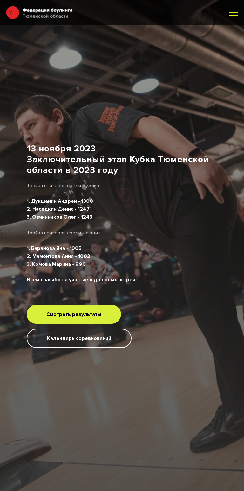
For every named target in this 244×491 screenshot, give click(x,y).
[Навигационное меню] (233, 13)
